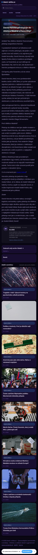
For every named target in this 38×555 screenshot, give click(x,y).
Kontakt (18, 13)
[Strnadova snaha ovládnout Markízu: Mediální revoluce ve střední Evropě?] (19, 452)
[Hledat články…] (20, 8)
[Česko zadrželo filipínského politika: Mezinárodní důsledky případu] (19, 384)
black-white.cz (9, 2)
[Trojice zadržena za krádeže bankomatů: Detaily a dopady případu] (19, 485)
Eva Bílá (12, 230)
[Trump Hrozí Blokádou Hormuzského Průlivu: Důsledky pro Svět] (19, 519)
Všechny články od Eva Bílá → (16, 240)
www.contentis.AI (7, 545)
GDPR (16, 545)
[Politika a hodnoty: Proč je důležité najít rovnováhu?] (19, 317)
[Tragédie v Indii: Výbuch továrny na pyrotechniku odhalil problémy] (19, 283)
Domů (4, 13)
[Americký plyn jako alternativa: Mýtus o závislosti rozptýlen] (19, 351)
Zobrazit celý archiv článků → (27, 265)
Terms (21, 545)
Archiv (11, 13)
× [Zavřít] (34, 551)
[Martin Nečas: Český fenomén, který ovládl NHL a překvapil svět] (19, 418)
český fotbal (21, 172)
